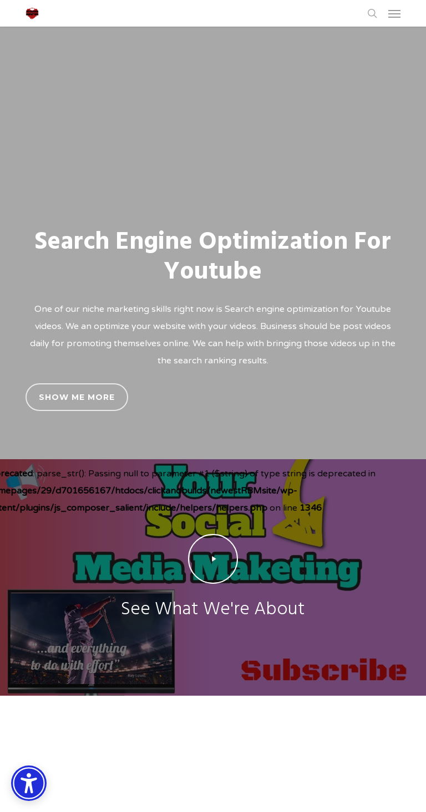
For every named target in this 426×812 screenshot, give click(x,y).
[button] (394, 13)
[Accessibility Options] (29, 783)
